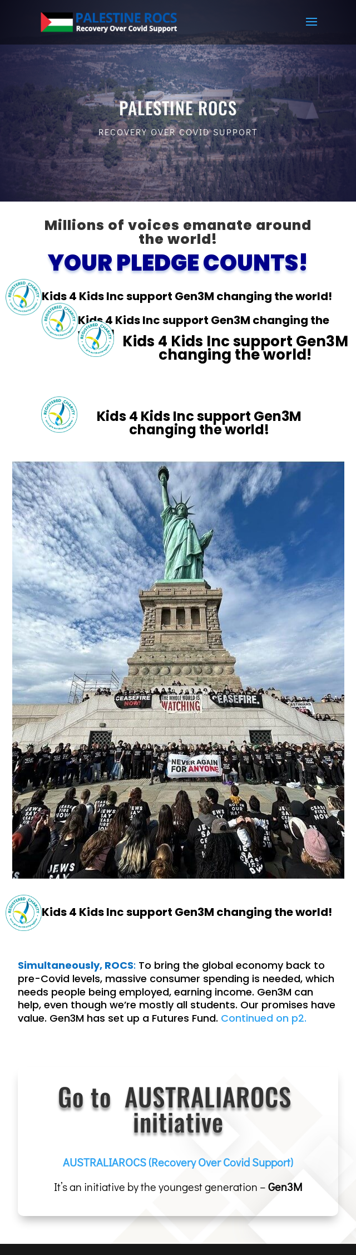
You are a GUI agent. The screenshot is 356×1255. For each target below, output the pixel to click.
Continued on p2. (263, 1018)
